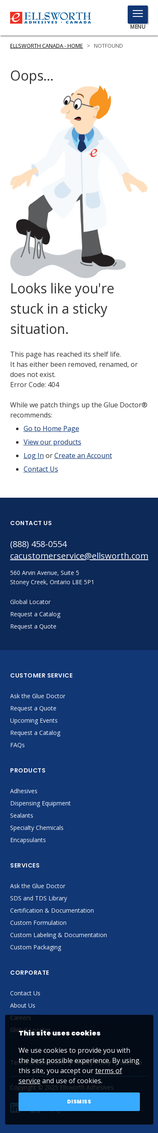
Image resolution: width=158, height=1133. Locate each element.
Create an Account (83, 455)
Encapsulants (28, 840)
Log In (34, 455)
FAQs (17, 745)
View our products (52, 442)
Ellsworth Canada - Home (46, 45)
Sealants (21, 815)
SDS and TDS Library (38, 898)
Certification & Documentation (52, 910)
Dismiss (79, 1101)
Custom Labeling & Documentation (58, 935)
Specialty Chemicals (37, 828)
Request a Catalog (35, 733)
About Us (22, 1005)
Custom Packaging (35, 947)
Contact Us (41, 469)
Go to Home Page (51, 428)
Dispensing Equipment (40, 803)
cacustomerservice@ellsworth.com (79, 555)
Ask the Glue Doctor (37, 696)
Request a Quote (33, 708)
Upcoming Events (34, 720)
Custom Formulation (38, 923)
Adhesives (23, 791)
